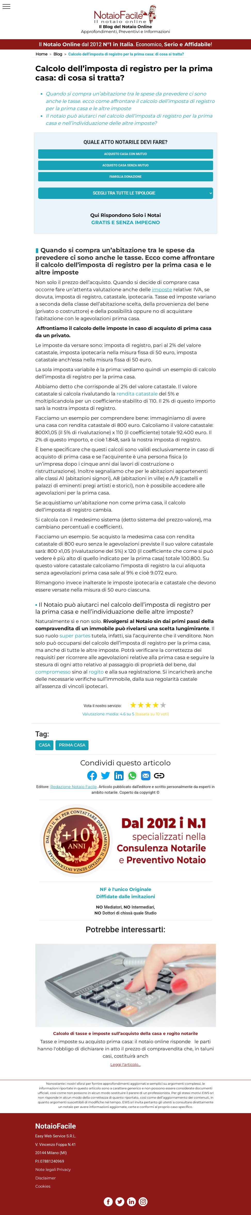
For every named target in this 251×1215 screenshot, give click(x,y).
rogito (96, 672)
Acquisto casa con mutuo (125, 154)
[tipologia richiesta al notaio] (125, 193)
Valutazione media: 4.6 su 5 (125, 713)
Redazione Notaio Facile (73, 786)
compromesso (53, 672)
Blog (57, 54)
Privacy (64, 1169)
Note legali (45, 1169)
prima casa (72, 745)
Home (41, 54)
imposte (162, 290)
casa (44, 745)
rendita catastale (137, 394)
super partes (75, 636)
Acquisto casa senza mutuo (125, 165)
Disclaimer (45, 1178)
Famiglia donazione (126, 177)
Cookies (42, 1186)
